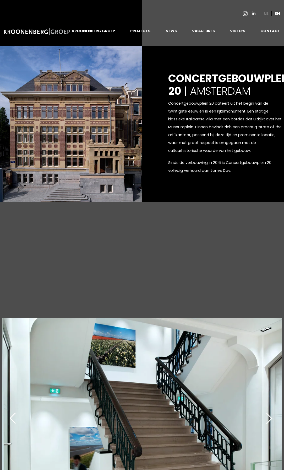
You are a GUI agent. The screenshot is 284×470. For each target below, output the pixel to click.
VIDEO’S (237, 31)
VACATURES (203, 31)
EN (277, 14)
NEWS (171, 31)
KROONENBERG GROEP (93, 31)
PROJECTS (140, 31)
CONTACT (270, 31)
